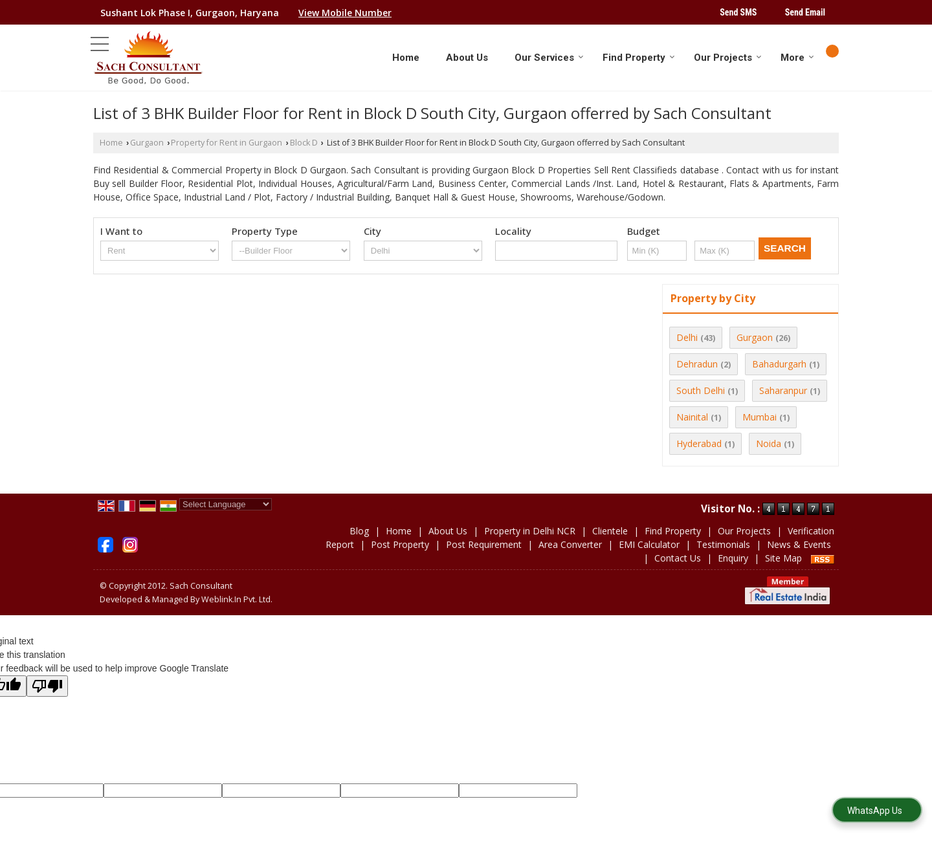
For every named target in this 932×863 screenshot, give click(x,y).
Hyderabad (699, 443)
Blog (359, 531)
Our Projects (728, 57)
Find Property (639, 57)
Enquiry (733, 558)
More (797, 57)
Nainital (692, 417)
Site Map (783, 558)
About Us (467, 57)
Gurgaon (147, 142)
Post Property (400, 544)
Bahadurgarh (779, 364)
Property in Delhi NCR (529, 531)
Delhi (687, 337)
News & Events (799, 544)
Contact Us (677, 558)
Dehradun (697, 364)
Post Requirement (484, 544)
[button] (345, 12)
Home (405, 57)
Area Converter (570, 544)
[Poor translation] (47, 686)
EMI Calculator (649, 544)
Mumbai (759, 417)
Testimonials (723, 544)
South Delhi (700, 390)
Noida (768, 443)
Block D (304, 142)
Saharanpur (783, 390)
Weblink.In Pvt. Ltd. (236, 599)
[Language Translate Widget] (225, 504)
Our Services (549, 57)
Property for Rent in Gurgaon (226, 142)
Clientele (610, 531)
